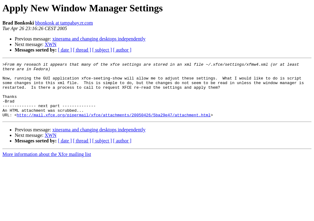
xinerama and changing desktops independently (99, 38)
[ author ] (122, 49)
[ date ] (65, 49)
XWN (50, 44)
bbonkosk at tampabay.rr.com (64, 22)
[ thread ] (82, 49)
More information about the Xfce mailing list (46, 165)
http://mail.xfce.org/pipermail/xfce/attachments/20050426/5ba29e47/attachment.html (114, 126)
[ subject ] (102, 49)
